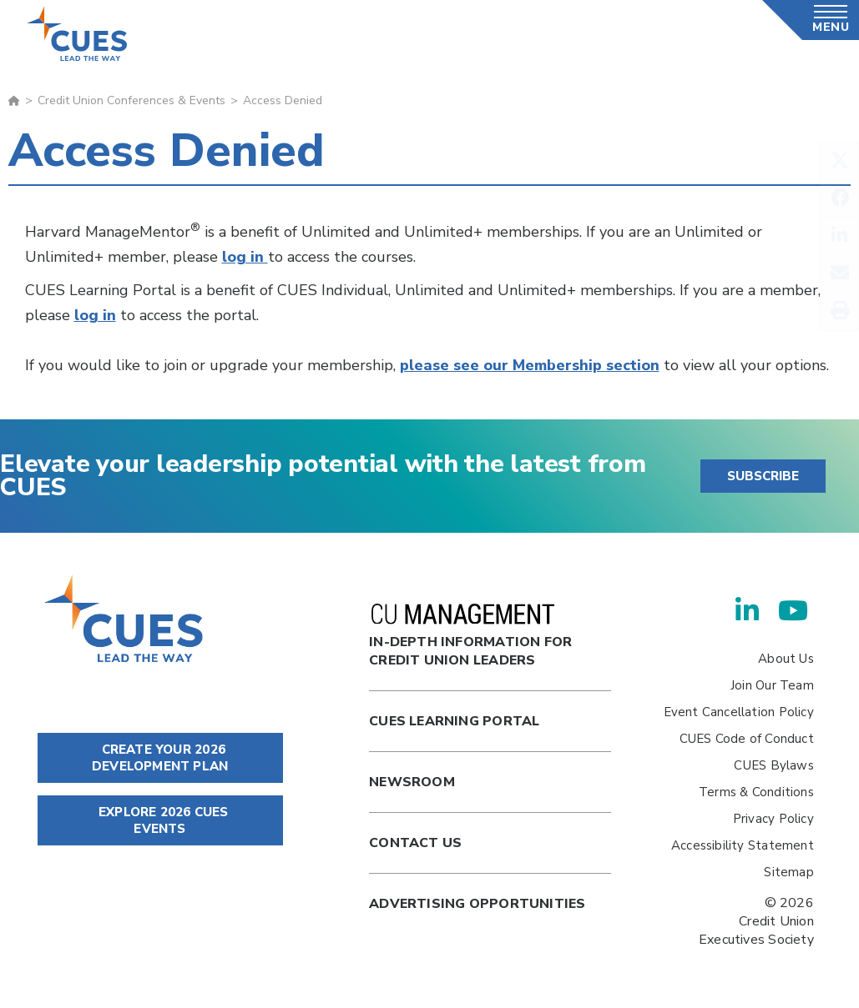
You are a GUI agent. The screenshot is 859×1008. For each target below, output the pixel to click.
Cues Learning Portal (454, 721)
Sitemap (788, 872)
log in (245, 257)
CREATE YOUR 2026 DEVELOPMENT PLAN (160, 758)
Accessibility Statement (742, 845)
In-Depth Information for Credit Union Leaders (470, 636)
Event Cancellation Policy (739, 712)
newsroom (412, 782)
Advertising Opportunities (477, 904)
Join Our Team (772, 685)
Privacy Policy (773, 818)
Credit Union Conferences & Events (131, 100)
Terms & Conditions (756, 792)
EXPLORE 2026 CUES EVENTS (160, 820)
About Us (786, 658)
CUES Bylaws (773, 765)
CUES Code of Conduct (747, 738)
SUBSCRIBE (763, 476)
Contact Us (415, 843)
